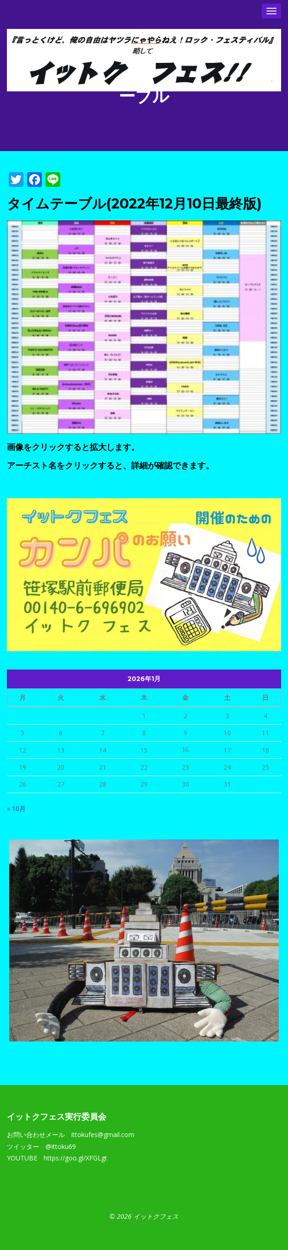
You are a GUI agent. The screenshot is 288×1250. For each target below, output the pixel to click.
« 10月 (16, 808)
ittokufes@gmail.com (102, 1134)
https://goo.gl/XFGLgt (75, 1158)
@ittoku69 (61, 1146)
